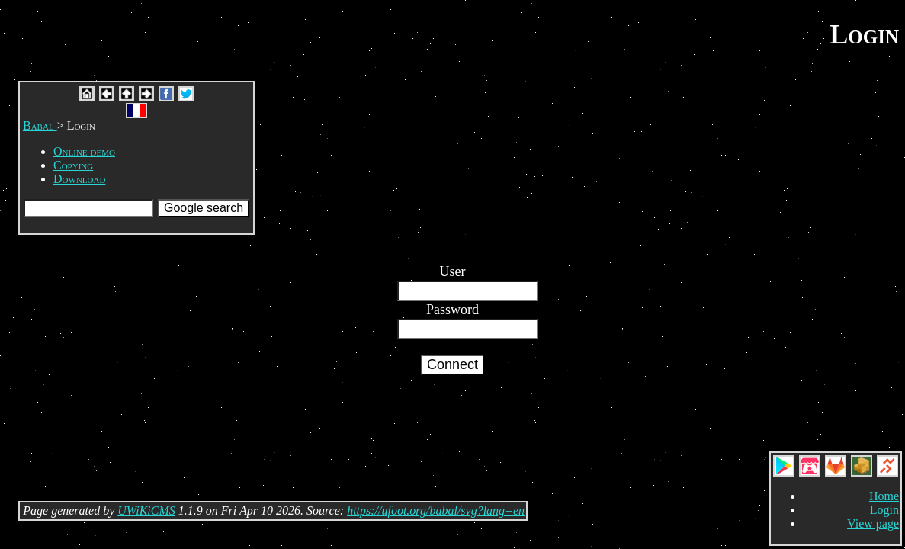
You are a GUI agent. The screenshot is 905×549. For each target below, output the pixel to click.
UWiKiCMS (146, 510)
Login (884, 509)
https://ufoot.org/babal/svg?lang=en (436, 510)
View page (873, 523)
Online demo (84, 151)
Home (884, 496)
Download (79, 178)
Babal (40, 125)
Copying (73, 165)
